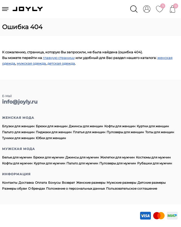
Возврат (68, 182)
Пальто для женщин (18, 132)
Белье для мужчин (17, 157)
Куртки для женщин (153, 126)
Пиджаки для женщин (54, 132)
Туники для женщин (18, 138)
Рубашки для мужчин (154, 163)
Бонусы (54, 182)
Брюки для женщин (51, 126)
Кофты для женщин (119, 126)
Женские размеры (90, 182)
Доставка (26, 182)
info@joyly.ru (20, 102)
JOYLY (28, 9)
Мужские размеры (121, 182)
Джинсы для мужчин (82, 157)
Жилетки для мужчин (117, 157)
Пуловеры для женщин (125, 132)
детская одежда (61, 63)
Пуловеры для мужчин (117, 163)
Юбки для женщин (51, 138)
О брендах (36, 188)
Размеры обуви (14, 188)
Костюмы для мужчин (153, 157)
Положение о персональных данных (75, 188)
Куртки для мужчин (49, 163)
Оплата (41, 182)
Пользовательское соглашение (131, 188)
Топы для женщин (159, 132)
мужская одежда (31, 63)
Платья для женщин (89, 132)
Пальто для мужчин (82, 163)
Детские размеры (151, 182)
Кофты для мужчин (17, 163)
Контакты (9, 182)
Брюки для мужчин (48, 157)
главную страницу (59, 58)
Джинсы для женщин (86, 126)
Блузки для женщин (18, 126)
